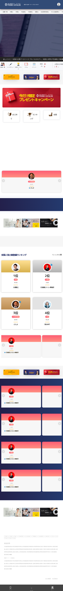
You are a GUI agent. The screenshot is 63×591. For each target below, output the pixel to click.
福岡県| (37, 552)
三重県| (34, 549)
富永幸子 (47, 324)
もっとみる (57, 255)
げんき (16, 324)
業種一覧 (5, 12)
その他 (52, 536)
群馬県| (37, 546)
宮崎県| (55, 552)
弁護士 (11, 12)
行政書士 (30, 12)
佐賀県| (41, 552)
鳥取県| (6, 552)
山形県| (23, 546)
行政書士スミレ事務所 (47, 287)
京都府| (41, 549)
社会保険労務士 (45, 12)
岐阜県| (23, 549)
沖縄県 (10, 554)
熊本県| (48, 552)
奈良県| (51, 549)
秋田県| (20, 546)
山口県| (20, 552)
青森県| (9, 546)
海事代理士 (47, 536)
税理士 (37, 12)
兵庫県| (48, 549)
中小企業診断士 (55, 12)
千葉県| (44, 546)
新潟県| (56, 546)
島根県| (9, 552)
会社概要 (48, 579)
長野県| (20, 549)
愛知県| (30, 549)
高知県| (34, 552)
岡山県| (13, 552)
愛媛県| (30, 552)
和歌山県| (55, 549)
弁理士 (17, 12)
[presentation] (3, 180)
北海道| (6, 546)
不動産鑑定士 (34, 536)
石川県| (9, 549)
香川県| (27, 552)
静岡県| (27, 549)
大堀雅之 (15, 287)
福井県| (13, 549)
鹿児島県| (6, 554)
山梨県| (16, 549)
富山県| (6, 549)
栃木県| (34, 546)
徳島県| (23, 552)
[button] (59, 4)
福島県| (27, 546)
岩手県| (13, 546)
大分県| (51, 552)
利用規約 (55, 579)
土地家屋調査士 (41, 536)
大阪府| (44, 549)
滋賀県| (37, 549)
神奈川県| (52, 546)
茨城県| (30, 546)
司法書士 (23, 12)
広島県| (16, 552)
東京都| (48, 546)
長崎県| (44, 552)
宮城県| (16, 546)
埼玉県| (41, 546)
